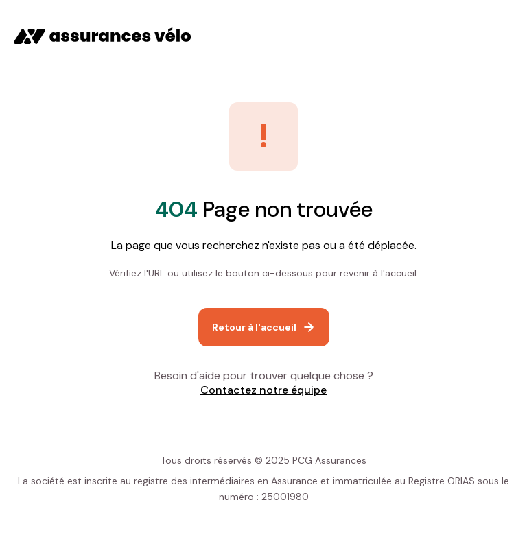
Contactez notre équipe (263, 390)
